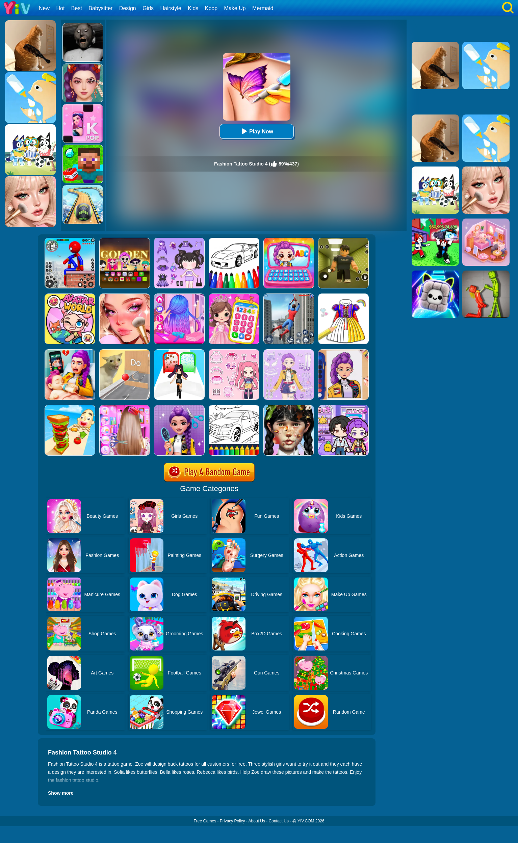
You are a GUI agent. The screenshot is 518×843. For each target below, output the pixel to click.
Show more (60, 793)
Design (127, 8)
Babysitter (100, 8)
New (44, 8)
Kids (193, 8)
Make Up (235, 8)
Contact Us (279, 821)
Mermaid (262, 8)
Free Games (204, 821)
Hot (60, 8)
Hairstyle (170, 8)
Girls (148, 8)
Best (76, 8)
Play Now (256, 131)
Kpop (211, 8)
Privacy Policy (232, 821)
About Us (257, 821)
